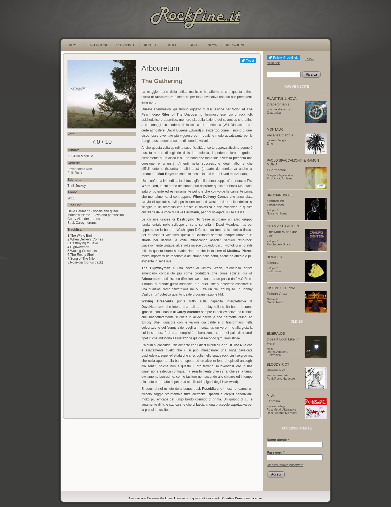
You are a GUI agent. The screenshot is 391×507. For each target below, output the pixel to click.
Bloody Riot (276, 370)
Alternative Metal (286, 412)
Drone (271, 351)
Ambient (287, 178)
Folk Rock (74, 173)
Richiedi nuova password (285, 465)
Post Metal (274, 409)
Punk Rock (274, 378)
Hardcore (289, 378)
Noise (270, 213)
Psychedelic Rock (80, 169)
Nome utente (278, 440)
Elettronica (274, 112)
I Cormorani (276, 170)
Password (276, 452)
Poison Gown (277, 294)
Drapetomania (278, 104)
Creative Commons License (242, 498)
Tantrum (273, 401)
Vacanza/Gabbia (280, 135)
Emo (270, 143)
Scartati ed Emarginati (275, 203)
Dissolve (273, 263)
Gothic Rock (275, 302)
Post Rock (273, 178)
